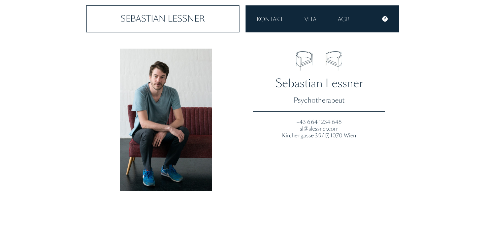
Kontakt (270, 19)
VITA (310, 19)
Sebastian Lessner (163, 19)
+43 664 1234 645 (319, 121)
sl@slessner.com (319, 128)
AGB (344, 19)
